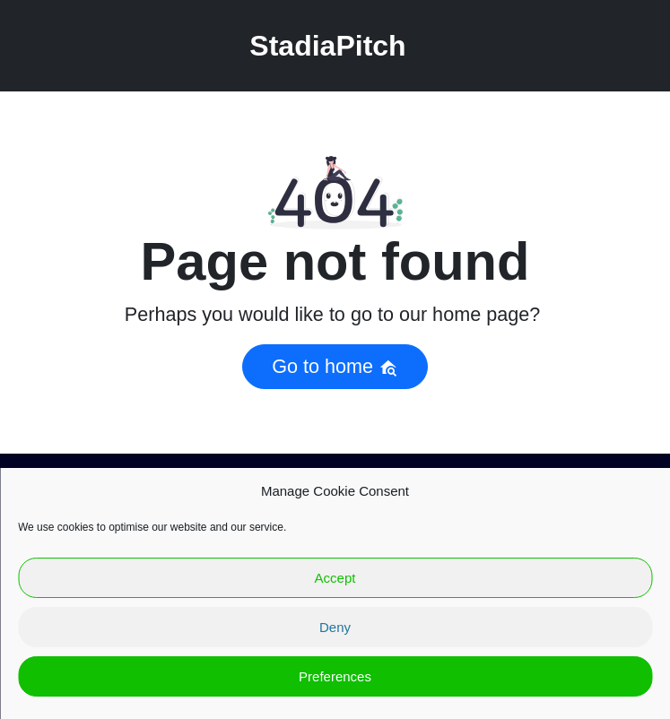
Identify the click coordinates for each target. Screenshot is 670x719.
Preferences (335, 676)
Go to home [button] (334, 366)
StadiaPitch (327, 46)
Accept (335, 577)
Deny (335, 627)
